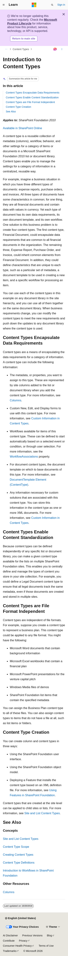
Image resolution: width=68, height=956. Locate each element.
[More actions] (62, 49)
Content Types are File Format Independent (30, 102)
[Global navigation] (3, 5)
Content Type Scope (16, 846)
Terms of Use (46, 945)
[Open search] (52, 5)
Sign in (61, 4)
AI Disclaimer (10, 935)
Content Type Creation (18, 106)
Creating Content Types (18, 854)
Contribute (9, 940)
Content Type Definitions (18, 862)
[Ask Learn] (55, 49)
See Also (11, 111)
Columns (15, 400)
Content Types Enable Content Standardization (32, 97)
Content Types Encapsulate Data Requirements (32, 92)
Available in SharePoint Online (22, 128)
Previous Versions (32, 935)
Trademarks (9, 951)
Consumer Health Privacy (17, 945)
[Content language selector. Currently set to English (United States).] (20, 918)
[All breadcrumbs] (6, 49)
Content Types (21, 49)
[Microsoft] (34, 5)
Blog (49, 935)
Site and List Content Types (42, 813)
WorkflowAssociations (24, 456)
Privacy (23, 940)
